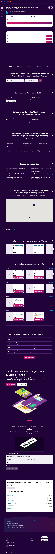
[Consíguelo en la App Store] (44, 540)
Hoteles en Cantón (10, 497)
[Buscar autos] (1, 10)
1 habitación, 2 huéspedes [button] (12, 19)
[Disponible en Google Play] (44, 537)
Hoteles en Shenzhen (11, 500)
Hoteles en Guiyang (11, 510)
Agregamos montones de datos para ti (30, 525)
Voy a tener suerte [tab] (31, 488)
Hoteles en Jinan (10, 505)
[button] (2, 2)
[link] (18, 277)
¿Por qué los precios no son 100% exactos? (30, 527)
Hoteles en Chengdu (11, 506)
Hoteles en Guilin (10, 498)
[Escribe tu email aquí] (30, 463)
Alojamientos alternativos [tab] (21, 488)
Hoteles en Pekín (10, 495)
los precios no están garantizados (33, 520)
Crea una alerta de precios (25, 352)
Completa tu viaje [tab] (41, 488)
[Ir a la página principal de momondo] (8, 1)
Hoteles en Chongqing (11, 503)
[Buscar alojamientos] (1, 8)
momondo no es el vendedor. (30, 523)
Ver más (51, 268)
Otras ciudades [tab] (11, 488)
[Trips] (1, 13)
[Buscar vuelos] (1, 5)
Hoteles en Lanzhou (11, 508)
